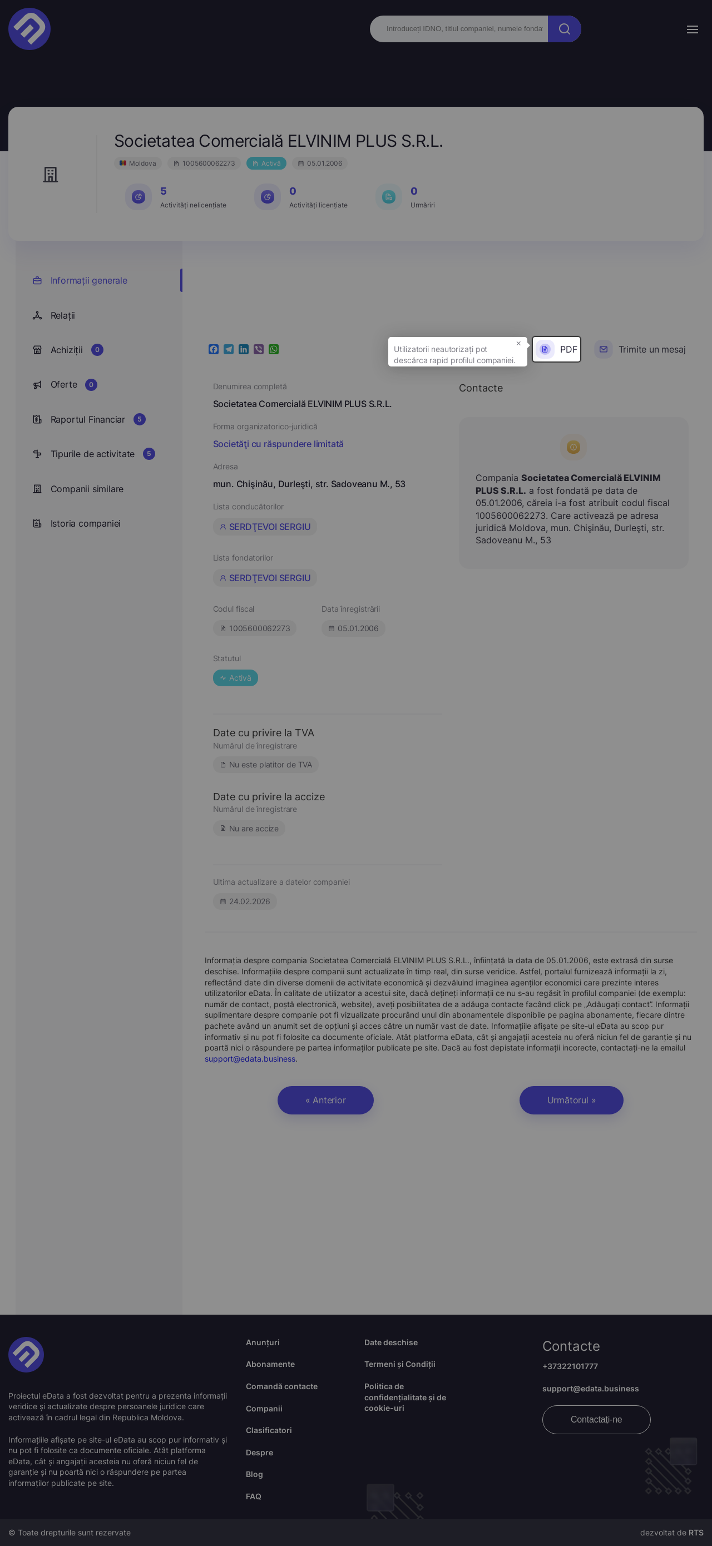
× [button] (519, 342)
